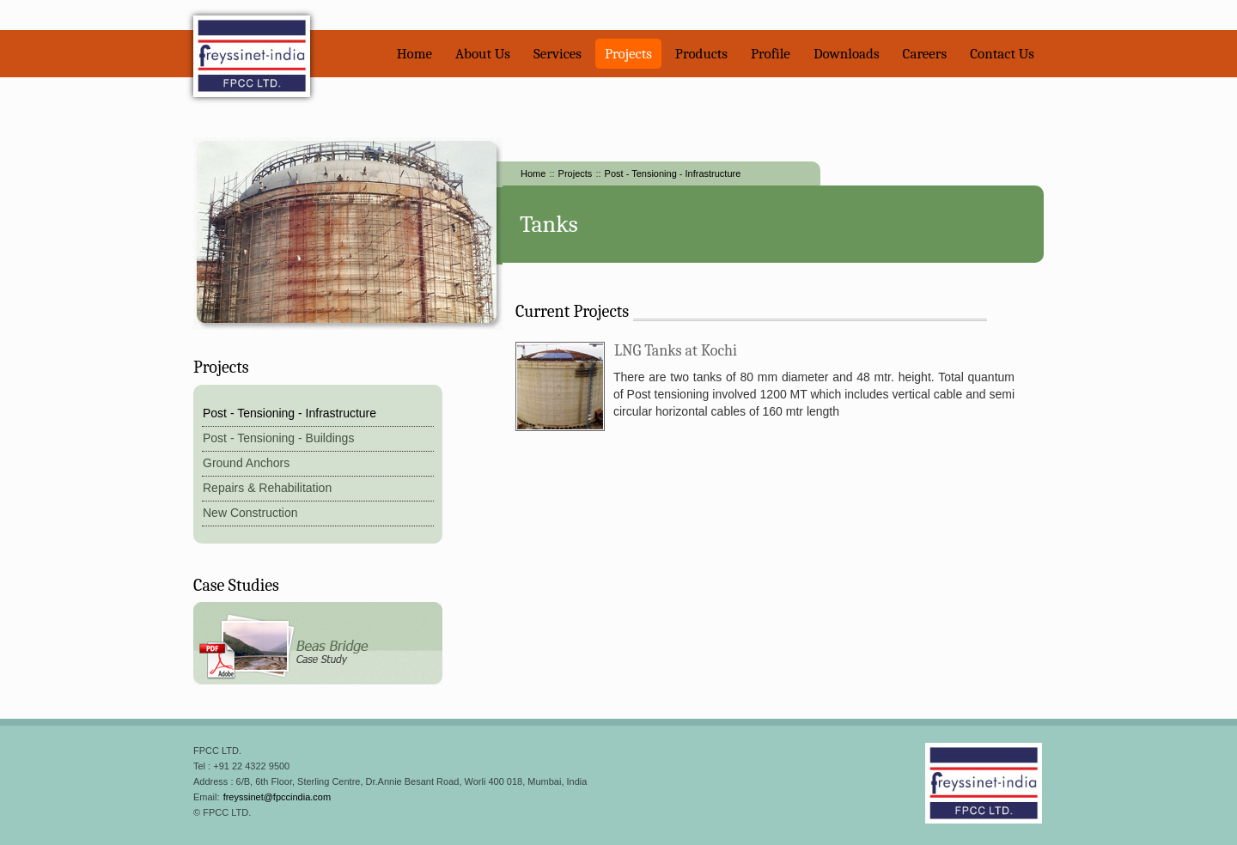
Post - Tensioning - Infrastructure (673, 173)
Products (701, 54)
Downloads (846, 54)
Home (414, 54)
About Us (482, 54)
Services (557, 54)
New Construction (250, 513)
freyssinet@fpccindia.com (277, 797)
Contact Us (1002, 54)
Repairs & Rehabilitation (267, 488)
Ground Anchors (246, 463)
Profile (770, 54)
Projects (628, 54)
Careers (925, 54)
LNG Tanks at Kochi (675, 351)
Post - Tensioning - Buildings (278, 438)
